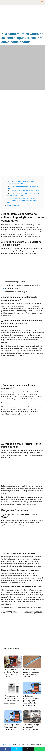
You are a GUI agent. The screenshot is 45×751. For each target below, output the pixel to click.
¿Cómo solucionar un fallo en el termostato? (22, 198)
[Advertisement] (22, 18)
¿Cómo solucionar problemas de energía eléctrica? (24, 190)
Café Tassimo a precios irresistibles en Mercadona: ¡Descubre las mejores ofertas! (11, 612)
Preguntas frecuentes (13, 205)
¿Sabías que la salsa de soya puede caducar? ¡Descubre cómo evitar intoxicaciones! (33, 612)
